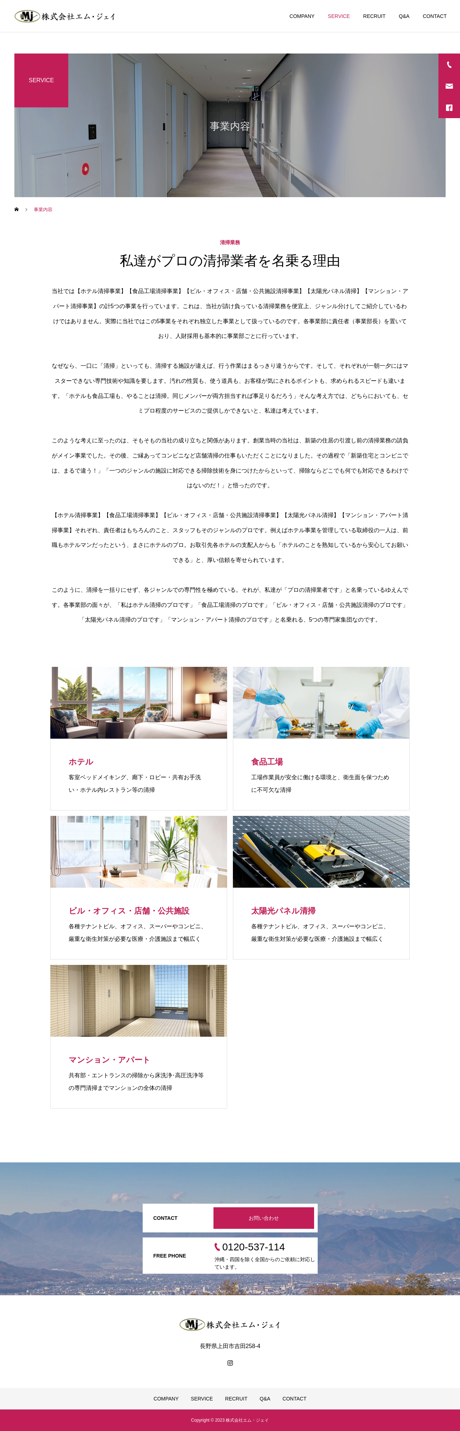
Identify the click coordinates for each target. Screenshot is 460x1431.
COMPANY (302, 16)
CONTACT (435, 16)
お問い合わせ (264, 1218)
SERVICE (339, 16)
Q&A (404, 16)
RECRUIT (374, 16)
